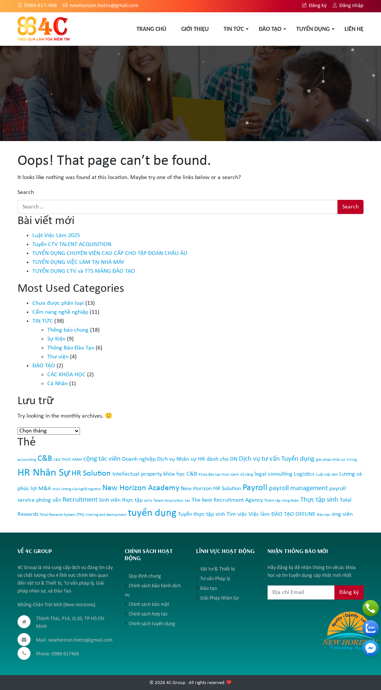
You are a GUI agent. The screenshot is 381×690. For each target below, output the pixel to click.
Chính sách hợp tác (148, 614)
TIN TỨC (234, 28)
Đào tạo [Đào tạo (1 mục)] (323, 515)
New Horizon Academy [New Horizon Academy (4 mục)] (140, 488)
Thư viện (57, 357)
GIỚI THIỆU (195, 28)
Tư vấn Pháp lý (215, 579)
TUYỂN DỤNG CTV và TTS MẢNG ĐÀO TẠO (83, 271)
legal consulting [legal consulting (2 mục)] (273, 474)
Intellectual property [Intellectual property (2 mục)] (137, 474)
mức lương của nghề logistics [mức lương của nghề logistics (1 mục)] (76, 489)
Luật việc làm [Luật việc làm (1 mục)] (327, 475)
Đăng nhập (348, 6)
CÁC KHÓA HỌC (66, 375)
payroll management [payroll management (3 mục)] (298, 488)
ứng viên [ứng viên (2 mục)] (342, 514)
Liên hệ (354, 28)
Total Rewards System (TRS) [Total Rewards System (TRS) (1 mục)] (62, 515)
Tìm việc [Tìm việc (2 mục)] (237, 514)
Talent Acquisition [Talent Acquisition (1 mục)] (168, 501)
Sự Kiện (56, 339)
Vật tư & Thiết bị (217, 569)
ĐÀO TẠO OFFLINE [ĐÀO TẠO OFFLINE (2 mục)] (293, 514)
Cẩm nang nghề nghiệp (60, 312)
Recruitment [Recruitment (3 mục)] (80, 500)
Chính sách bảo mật (149, 604)
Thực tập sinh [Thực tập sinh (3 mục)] (319, 500)
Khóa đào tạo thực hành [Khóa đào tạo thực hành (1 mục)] (219, 475)
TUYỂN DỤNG (313, 28)
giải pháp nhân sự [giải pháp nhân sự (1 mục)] (330, 460)
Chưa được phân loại (58, 303)
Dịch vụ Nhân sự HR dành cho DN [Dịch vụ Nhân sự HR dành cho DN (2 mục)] (197, 459)
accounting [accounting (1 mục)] (26, 460)
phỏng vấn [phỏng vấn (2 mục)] (48, 500)
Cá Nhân (57, 384)
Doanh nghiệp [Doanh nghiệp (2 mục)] (139, 459)
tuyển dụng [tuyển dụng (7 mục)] (152, 513)
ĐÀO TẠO (270, 28)
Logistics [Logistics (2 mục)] (304, 474)
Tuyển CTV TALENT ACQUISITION (71, 244)
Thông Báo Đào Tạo (70, 348)
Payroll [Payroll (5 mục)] (255, 487)
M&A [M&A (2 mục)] (44, 489)
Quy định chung (145, 576)
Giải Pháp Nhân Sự (219, 598)
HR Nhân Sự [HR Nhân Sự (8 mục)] (43, 472)
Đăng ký (314, 6)
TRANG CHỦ (151, 28)
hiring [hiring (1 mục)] (352, 460)
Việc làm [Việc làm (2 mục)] (259, 514)
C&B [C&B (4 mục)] (45, 458)
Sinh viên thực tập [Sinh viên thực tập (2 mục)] (121, 500)
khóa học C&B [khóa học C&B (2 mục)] (180, 474)
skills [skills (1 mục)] (148, 501)
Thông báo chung (68, 330)
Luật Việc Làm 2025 (56, 236)
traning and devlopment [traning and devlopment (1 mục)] (106, 515)
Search (25, 192)
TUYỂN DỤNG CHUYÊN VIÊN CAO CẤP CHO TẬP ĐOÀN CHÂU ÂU (109, 253)
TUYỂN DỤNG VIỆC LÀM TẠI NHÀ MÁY (78, 262)
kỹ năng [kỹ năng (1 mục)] (246, 475)
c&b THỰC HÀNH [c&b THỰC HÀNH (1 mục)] (68, 460)
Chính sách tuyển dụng (152, 624)
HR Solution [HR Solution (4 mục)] (91, 473)
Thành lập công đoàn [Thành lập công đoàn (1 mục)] (281, 501)
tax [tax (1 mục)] (187, 501)
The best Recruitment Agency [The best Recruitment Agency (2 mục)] (227, 500)
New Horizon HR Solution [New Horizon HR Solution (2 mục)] (211, 489)
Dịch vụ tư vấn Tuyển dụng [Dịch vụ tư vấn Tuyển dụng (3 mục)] (276, 459)
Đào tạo (208, 588)
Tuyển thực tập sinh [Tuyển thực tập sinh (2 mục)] (201, 514)
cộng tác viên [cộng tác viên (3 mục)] (102, 459)
